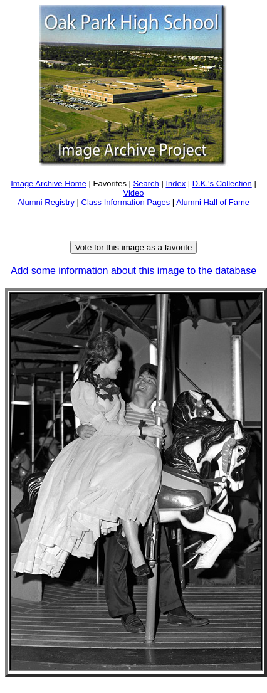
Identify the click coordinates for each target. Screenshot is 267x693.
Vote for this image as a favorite (133, 247)
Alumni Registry (46, 202)
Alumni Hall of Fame (212, 202)
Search (146, 183)
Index (175, 183)
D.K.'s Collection (222, 183)
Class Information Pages (125, 202)
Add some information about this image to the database (133, 270)
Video (133, 193)
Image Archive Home (48, 183)
